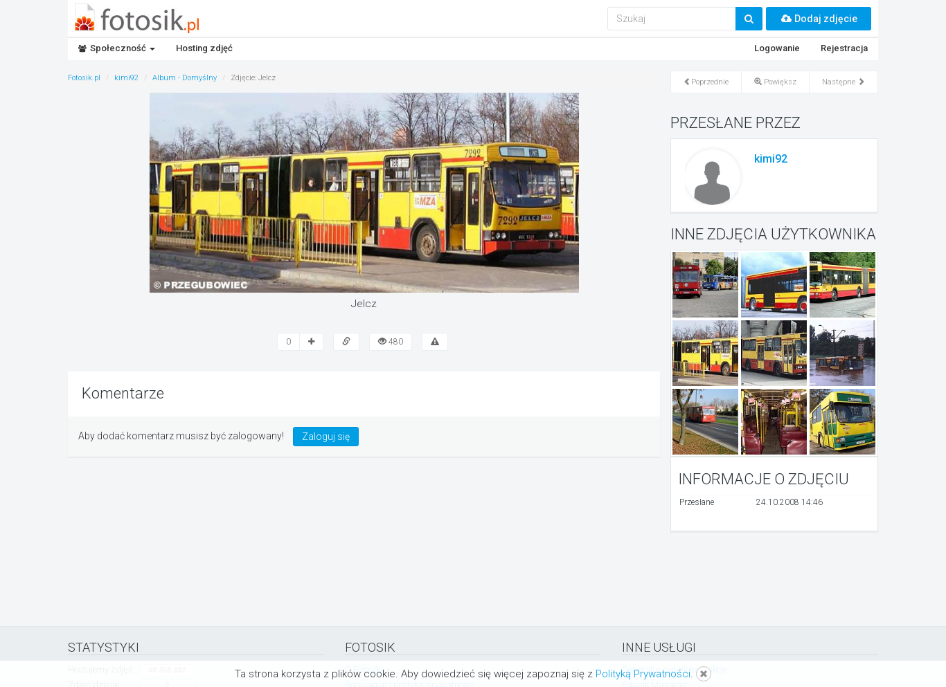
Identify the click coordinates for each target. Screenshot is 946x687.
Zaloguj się (326, 436)
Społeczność (116, 48)
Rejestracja (844, 48)
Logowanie (777, 48)
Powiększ (775, 81)
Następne (843, 81)
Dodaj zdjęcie (818, 18)
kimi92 (770, 158)
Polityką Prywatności (643, 674)
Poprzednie (706, 81)
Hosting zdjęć (204, 48)
